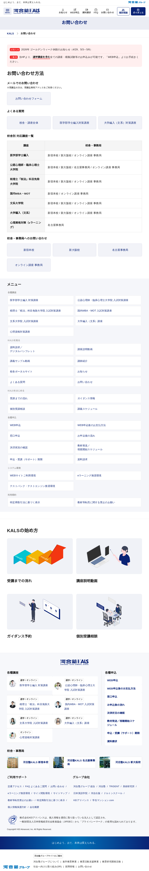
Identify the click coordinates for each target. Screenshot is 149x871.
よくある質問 (17, 382)
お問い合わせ (107, 12)
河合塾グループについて (46, 860)
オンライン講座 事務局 (29, 264)
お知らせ (63, 12)
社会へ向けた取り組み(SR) (47, 864)
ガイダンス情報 (86, 398)
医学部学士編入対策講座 (74, 122)
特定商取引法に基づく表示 (25, 502)
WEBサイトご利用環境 (23, 475)
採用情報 (69, 864)
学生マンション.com (84, 801)
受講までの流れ (19, 398)
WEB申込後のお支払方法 (91, 425)
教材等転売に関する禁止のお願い (96, 502)
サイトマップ (14, 795)
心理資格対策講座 (20, 331)
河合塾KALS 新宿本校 (35, 759)
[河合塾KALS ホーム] (27, 10)
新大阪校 (74, 249)
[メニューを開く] (8, 11)
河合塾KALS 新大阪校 (128, 759)
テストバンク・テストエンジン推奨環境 (32, 486)
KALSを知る (14, 340)
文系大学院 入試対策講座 (24, 321)
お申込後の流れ (86, 435)
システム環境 (14, 468)
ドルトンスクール (83, 795)
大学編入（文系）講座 (90, 321)
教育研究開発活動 (111, 860)
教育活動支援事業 (89, 860)
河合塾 (103, 782)
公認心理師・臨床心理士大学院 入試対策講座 (102, 300)
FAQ (96, 12)
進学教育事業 (70, 860)
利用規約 (12, 495)
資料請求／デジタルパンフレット (22, 349)
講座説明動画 (85, 349)
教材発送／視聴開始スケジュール (90, 447)
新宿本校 (28, 249)
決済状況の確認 (19, 447)
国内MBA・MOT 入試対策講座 (94, 310)
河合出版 (112, 789)
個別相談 (123, 13)
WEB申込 (75, 12)
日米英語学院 (96, 789)
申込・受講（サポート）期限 (26, 459)
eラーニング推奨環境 (89, 475)
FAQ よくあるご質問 (37, 782)
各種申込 (12, 417)
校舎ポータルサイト (21, 371)
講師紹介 (82, 361)
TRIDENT (116, 782)
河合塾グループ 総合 (84, 782)
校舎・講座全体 (28, 122)
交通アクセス (14, 782)
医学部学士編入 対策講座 (24, 300)
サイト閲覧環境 (43, 789)
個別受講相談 (17, 408)
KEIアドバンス (104, 795)
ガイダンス (138, 13)
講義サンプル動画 (20, 361)
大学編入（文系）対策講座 (120, 122)
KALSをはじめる (16, 391)
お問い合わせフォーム (28, 98)
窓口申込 (15, 435)
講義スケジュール (87, 408)
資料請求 (86, 12)
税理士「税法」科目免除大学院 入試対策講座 (35, 310)
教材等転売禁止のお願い (39, 795)
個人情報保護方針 (51, 801)
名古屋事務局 (120, 249)
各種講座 (12, 292)
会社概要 (12, 808)
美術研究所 (79, 789)
